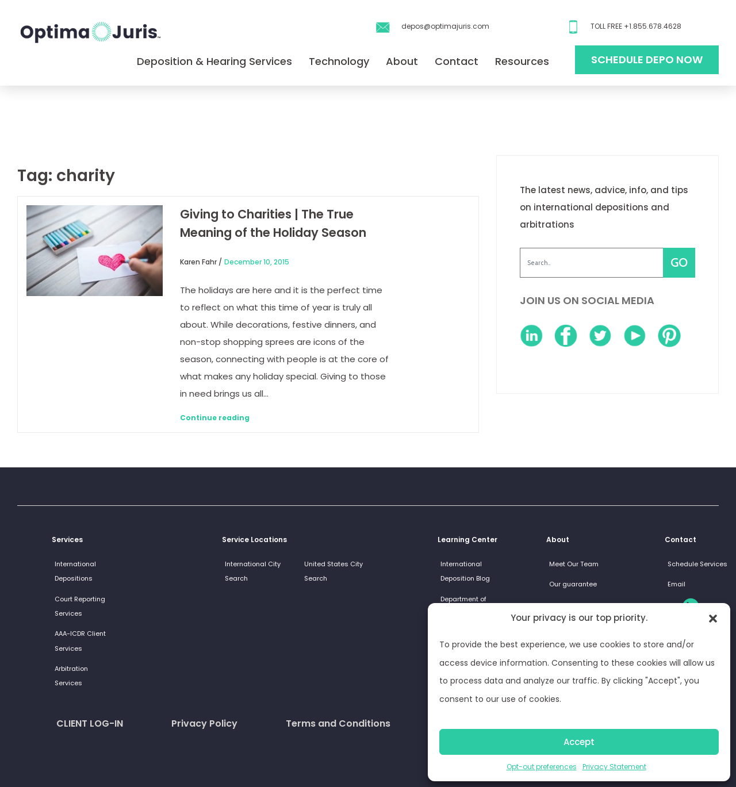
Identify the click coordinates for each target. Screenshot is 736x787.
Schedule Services (697, 564)
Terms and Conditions (338, 723)
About (402, 61)
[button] (713, 618)
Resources (522, 61)
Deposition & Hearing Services (214, 61)
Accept (579, 742)
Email (676, 584)
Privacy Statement (614, 766)
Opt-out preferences (542, 766)
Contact (456, 61)
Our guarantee (573, 584)
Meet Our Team (574, 564)
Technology (339, 61)
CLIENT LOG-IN (89, 723)
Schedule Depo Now (647, 59)
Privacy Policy (204, 723)
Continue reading (215, 418)
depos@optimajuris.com (445, 26)
